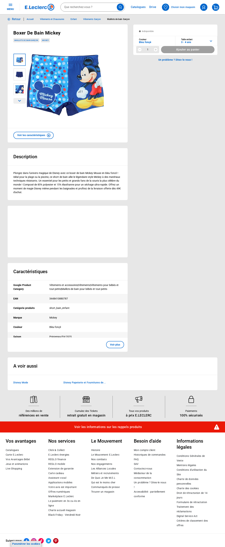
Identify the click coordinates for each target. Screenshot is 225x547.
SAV (136, 464)
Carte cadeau (56, 473)
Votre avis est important (62, 487)
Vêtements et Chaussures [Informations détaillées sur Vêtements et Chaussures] (52, 19)
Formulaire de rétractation (192, 502)
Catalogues (12, 450)
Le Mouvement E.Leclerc (105, 454)
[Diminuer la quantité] (139, 49)
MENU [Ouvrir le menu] (10, 6)
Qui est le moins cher (103, 482)
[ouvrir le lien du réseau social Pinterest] (55, 540)
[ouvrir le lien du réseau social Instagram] (33, 540)
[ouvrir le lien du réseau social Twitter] (48, 540)
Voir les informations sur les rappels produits (108, 427)
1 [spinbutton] (147, 49)
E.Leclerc (61, 496)
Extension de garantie (61, 468)
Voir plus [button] (115, 344)
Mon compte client (144, 450)
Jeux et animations (17, 464)
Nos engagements (101, 464)
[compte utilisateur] (203, 7)
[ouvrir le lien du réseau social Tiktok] (41, 540)
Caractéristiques (30, 271)
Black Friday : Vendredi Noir (64, 514)
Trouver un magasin (102, 491)
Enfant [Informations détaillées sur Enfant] (74, 19)
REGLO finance (57, 459)
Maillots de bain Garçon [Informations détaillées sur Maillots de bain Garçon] (118, 19)
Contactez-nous (143, 468)
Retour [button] (16, 19)
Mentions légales (186, 465)
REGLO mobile (56, 464)
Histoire (95, 450)
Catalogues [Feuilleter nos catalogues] (138, 7)
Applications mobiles (60, 482)
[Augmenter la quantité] (155, 49)
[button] (33, 135)
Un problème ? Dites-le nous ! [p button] (175, 60)
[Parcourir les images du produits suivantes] (19, 101)
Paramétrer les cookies (26, 543)
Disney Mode (20, 382)
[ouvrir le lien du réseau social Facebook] (26, 540)
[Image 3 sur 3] (20, 89)
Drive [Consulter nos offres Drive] (153, 7)
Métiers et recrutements (105, 473)
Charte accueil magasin (62, 510)
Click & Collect (56, 450)
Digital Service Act (187, 516)
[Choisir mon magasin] (178, 7)
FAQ (136, 459)
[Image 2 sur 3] (20, 74)
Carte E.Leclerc (14, 454)
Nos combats (99, 459)
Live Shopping (14, 468)
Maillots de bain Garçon (26, 40)
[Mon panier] (215, 7)
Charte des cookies (188, 488)
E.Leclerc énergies (58, 454)
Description (25, 156)
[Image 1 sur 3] (20, 60)
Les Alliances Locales (103, 468)
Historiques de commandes (149, 454)
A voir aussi (25, 365)
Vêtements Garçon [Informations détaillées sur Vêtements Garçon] (92, 19)
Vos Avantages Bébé (18, 459)
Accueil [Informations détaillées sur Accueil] (30, 19)
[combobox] (92, 7)
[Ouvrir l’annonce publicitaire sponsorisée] (67, 231)
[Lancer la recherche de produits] (120, 7)
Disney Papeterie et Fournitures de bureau (83, 383)
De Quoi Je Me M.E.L (103, 477)
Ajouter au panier (187, 49)
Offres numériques (59, 491)
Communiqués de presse (105, 487)
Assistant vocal (57, 477)
